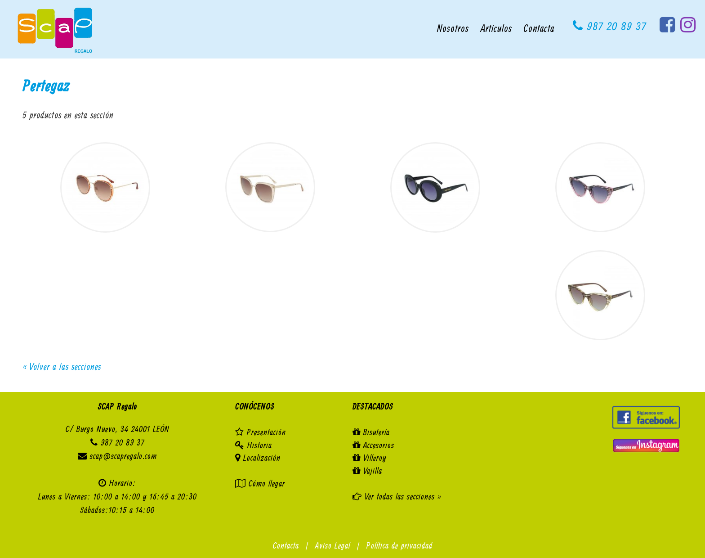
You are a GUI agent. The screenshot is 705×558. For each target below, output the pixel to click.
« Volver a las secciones (61, 367)
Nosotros (453, 29)
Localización (262, 458)
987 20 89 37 (610, 27)
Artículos (496, 29)
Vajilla (372, 471)
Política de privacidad (399, 546)
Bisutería (376, 432)
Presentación (266, 432)
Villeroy (375, 458)
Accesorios (378, 445)
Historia (259, 445)
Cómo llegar (267, 483)
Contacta (539, 29)
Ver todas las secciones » (401, 497)
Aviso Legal (332, 546)
